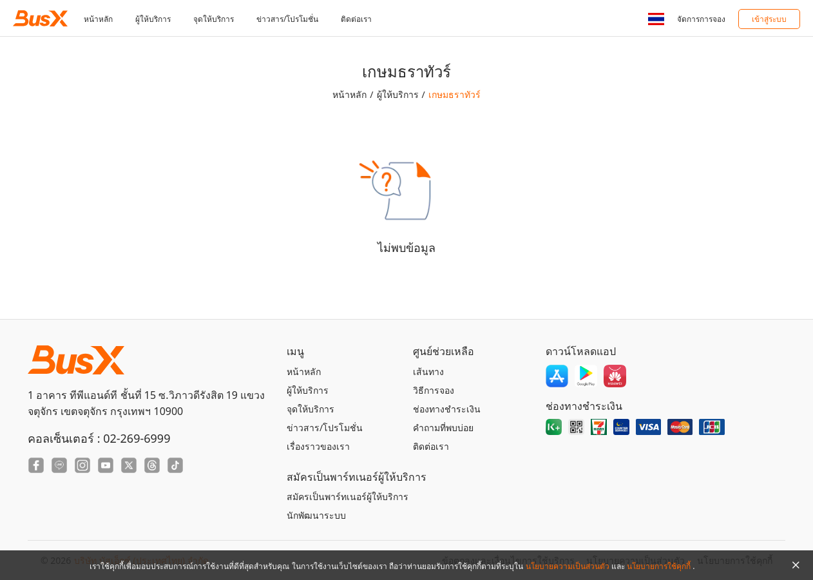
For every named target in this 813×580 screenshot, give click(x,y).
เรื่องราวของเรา (318, 446)
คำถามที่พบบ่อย (443, 427)
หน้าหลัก (98, 19)
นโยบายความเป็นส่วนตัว (568, 566)
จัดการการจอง (701, 19)
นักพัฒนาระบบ (316, 515)
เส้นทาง (428, 371)
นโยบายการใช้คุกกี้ (660, 566)
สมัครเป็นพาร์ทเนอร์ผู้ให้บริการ (347, 496)
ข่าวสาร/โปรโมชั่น (287, 19)
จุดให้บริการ (213, 19)
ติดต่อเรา (356, 19)
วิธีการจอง (433, 390)
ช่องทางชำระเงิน (447, 409)
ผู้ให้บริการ (153, 19)
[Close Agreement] (795, 565)
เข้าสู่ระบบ (769, 19)
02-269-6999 (136, 438)
